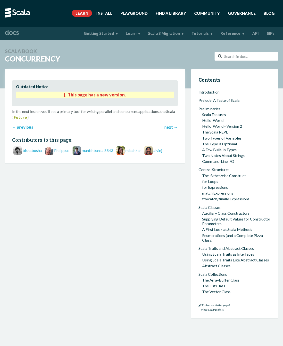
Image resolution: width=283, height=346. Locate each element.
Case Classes (209, 255)
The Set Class (213, 147)
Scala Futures (213, 283)
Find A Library (171, 13)
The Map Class (214, 141)
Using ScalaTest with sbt (222, 205)
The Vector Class (216, 136)
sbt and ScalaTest (213, 193)
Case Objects (213, 261)
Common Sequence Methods (226, 159)
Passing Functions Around (223, 235)
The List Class (213, 130)
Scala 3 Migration (164, 33)
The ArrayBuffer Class (221, 124)
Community (207, 13)
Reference (230, 33)
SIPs (271, 33)
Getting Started (99, 33)
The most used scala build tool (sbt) (231, 199)
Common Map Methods (222, 165)
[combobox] (246, 56)
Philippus (61, 150)
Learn (81, 13)
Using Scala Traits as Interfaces (228, 98)
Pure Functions (214, 230)
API (255, 33)
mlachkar (133, 150)
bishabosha (32, 150)
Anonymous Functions (220, 153)
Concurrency (210, 275)
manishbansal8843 (97, 150)
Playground (134, 13)
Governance (242, 13)
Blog (269, 13)
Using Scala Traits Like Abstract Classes (235, 104)
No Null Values (214, 241)
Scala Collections (213, 118)
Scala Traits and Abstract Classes (226, 92)
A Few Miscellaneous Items (221, 173)
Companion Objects (219, 247)
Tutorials (200, 33)
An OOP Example (216, 185)
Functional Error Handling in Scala (230, 267)
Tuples (207, 179)
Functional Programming (219, 224)
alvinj (157, 150)
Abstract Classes (216, 110)
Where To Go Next (214, 291)
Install (104, 13)
